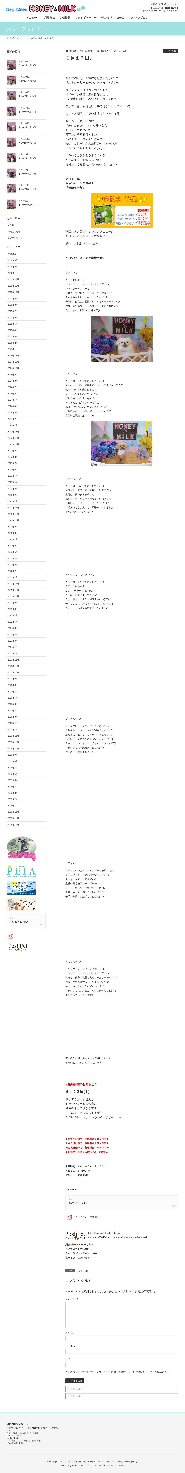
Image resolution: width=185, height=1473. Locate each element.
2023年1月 (13, 501)
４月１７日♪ (24, 108)
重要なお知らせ (15, 238)
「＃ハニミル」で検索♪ (81, 1217)
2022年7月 (13, 539)
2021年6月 (13, 622)
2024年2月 (13, 419)
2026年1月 (13, 273)
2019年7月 (13, 767)
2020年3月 (13, 717)
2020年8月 (13, 685)
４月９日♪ (23, 201)
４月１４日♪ (24, 139)
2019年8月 (13, 761)
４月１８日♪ (24, 92)
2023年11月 (13, 438)
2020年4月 (13, 710)
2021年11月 (13, 590)
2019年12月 (13, 736)
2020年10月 (13, 672)
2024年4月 (13, 406)
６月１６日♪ (76, 1389)
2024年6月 (13, 393)
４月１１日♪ (24, 185)
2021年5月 (13, 628)
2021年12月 (13, 584)
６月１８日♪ (76, 1396)
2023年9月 (13, 450)
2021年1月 (13, 653)
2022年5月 (13, 552)
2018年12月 (13, 812)
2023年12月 (13, 431)
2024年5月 (13, 400)
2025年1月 (13, 349)
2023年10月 (13, 444)
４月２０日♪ (24, 61)
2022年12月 (13, 507)
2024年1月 (13, 425)
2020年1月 (13, 729)
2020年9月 (13, 679)
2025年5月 (13, 324)
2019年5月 (13, 780)
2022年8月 (13, 533)
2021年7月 (13, 615)
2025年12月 (13, 279)
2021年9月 (13, 602)
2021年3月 (13, 641)
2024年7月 (13, 387)
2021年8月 (13, 609)
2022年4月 (13, 558)
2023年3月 (13, 488)
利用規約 (121, 1462)
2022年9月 (13, 526)
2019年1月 (13, 805)
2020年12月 (13, 660)
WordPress (75, 1466)
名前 (69, 1333)
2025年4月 (13, 330)
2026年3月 (13, 260)
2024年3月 (13, 412)
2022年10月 (13, 520)
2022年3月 (13, 565)
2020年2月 (13, 723)
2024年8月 (13, 381)
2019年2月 (13, 799)
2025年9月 (13, 298)
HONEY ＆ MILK (78, 1203)
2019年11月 (13, 742)
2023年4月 (13, 482)
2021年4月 (13, 634)
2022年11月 (13, 514)
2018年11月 (13, 818)
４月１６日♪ (24, 123)
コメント (71, 1298)
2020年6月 (13, 698)
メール (70, 1346)
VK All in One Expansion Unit (112, 1466)
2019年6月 (13, 774)
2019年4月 (13, 786)
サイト (69, 1359)
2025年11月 (13, 286)
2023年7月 (13, 463)
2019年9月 (13, 755)
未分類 (11, 225)
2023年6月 (13, 469)
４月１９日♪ (24, 77)
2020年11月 (13, 666)
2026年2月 (13, 267)
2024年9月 (13, 374)
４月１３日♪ (24, 154)
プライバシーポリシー (105, 1462)
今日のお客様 (170, 51)
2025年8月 (13, 305)
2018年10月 (13, 824)
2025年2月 (13, 343)
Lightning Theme (91, 1466)
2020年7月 (13, 691)
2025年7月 (13, 311)
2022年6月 (13, 545)
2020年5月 (13, 704)
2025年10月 (13, 292)
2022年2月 (13, 571)
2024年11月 (13, 362)
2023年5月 (13, 476)
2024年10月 (13, 368)
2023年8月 (13, 457)
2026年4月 (13, 254)
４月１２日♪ (24, 170)
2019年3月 (13, 793)
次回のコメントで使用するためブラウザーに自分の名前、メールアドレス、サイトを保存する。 (117, 1372)
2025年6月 (13, 317)
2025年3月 (13, 336)
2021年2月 (13, 647)
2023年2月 (13, 495)
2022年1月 (13, 577)
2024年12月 (13, 355)
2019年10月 (13, 748)
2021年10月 (13, 596)
